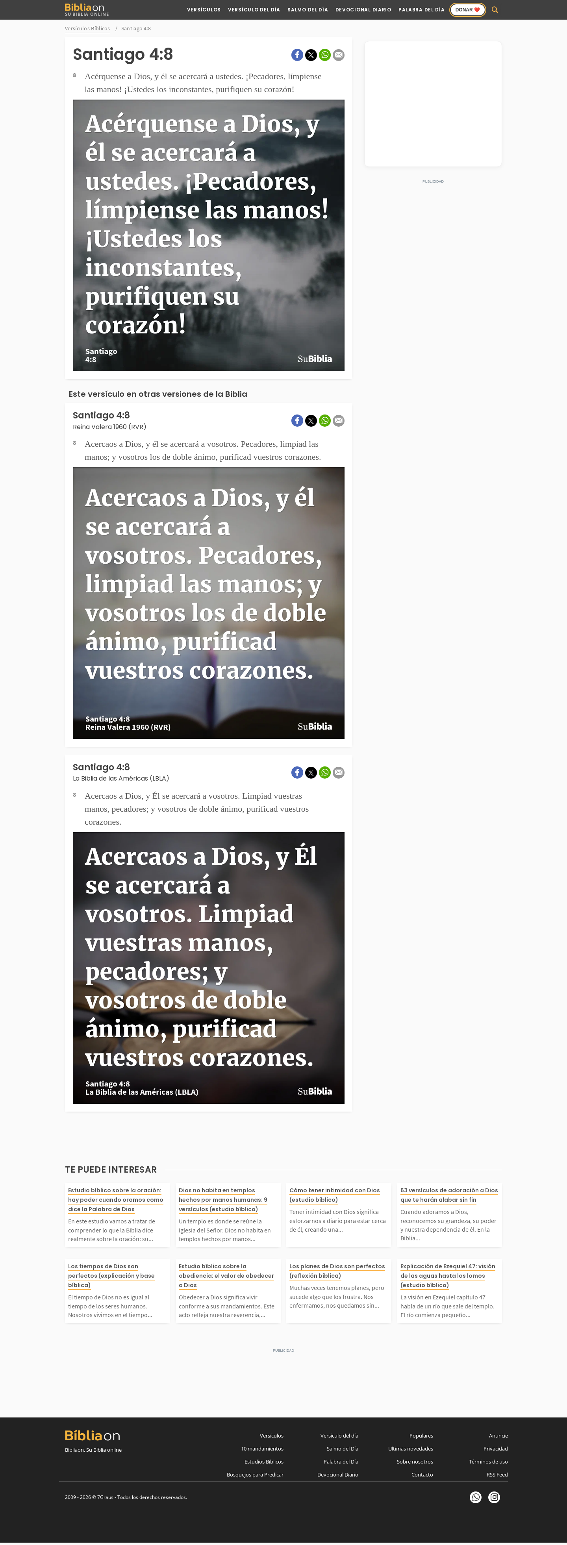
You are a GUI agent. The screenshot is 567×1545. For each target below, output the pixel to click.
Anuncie (498, 1435)
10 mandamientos (262, 1448)
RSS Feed (497, 1474)
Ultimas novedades (410, 1448)
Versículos (204, 9)
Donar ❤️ (468, 10)
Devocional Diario (363, 9)
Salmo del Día (307, 9)
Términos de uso (488, 1461)
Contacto (422, 1474)
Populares (421, 1435)
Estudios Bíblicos (264, 1461)
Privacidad (496, 1448)
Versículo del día (339, 1435)
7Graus (105, 1497)
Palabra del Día (421, 9)
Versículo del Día (254, 9)
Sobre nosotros (415, 1461)
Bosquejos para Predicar (255, 1474)
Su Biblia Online (87, 10)
